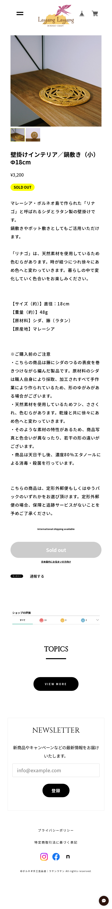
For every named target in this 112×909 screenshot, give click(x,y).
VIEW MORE (56, 684)
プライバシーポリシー (56, 830)
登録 (56, 790)
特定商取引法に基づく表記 (55, 842)
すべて (22, 620)
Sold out (56, 549)
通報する (37, 576)
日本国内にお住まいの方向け (56, 562)
